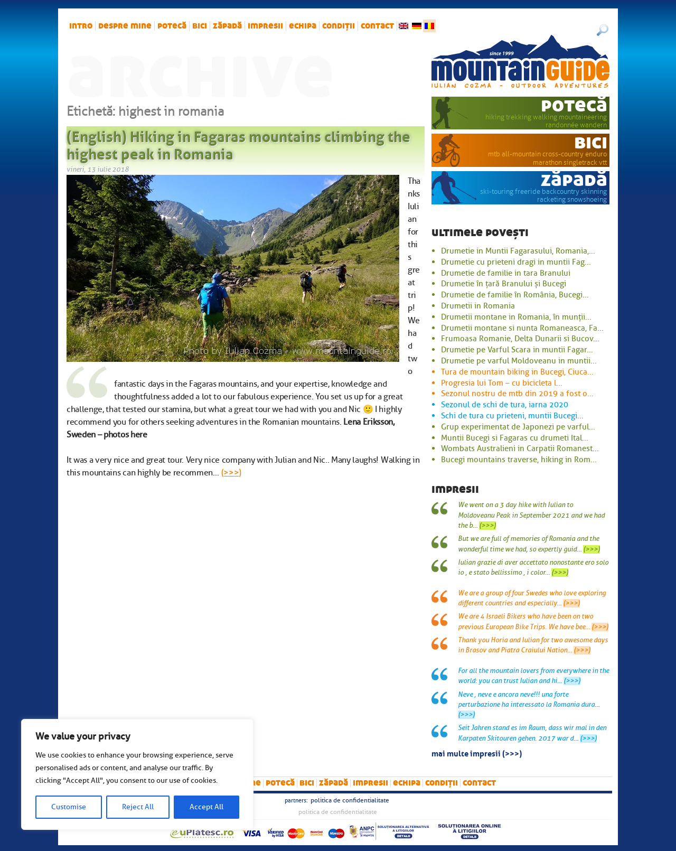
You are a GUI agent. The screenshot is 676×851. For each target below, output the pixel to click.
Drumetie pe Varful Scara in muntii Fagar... (517, 349)
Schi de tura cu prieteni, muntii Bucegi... (512, 415)
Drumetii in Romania (478, 306)
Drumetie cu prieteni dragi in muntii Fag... (516, 262)
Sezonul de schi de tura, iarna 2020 (504, 404)
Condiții (338, 26)
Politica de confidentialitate (350, 800)
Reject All (138, 806)
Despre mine (125, 26)
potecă (171, 26)
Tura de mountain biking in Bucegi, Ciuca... (517, 372)
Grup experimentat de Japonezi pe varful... (518, 427)
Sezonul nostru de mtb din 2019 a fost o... (517, 393)
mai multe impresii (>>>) (476, 752)
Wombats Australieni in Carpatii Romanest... (520, 448)
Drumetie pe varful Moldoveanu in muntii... (519, 361)
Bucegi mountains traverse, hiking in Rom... (519, 459)
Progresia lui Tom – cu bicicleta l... (501, 383)
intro (80, 26)
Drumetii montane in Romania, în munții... (516, 317)
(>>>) (231, 472)
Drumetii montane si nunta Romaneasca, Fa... (522, 328)
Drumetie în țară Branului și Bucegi (503, 283)
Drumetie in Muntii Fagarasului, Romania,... (518, 251)
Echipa (302, 26)
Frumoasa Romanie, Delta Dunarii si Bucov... (520, 338)
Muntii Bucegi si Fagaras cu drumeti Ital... (514, 438)
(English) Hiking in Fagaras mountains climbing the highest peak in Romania (238, 143)
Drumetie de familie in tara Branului (505, 273)
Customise (68, 806)
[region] (137, 774)
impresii (265, 26)
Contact (377, 26)
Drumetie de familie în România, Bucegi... (515, 294)
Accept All (206, 806)
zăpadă (227, 26)
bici (199, 26)
